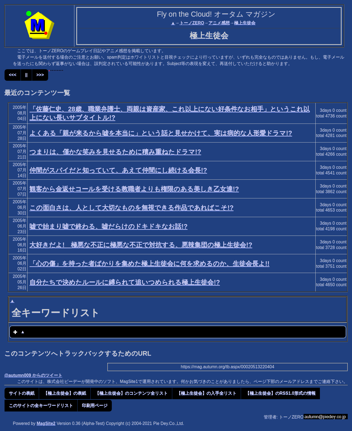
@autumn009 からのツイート (33, 375)
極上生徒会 (244, 23)
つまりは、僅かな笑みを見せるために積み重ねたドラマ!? (115, 151)
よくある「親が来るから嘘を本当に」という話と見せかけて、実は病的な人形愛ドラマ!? (160, 133)
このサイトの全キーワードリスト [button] (41, 405)
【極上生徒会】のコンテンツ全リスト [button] (131, 393)
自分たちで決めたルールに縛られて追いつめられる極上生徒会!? (124, 282)
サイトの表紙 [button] (22, 393)
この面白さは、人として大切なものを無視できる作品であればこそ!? (131, 207)
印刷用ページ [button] (95, 405)
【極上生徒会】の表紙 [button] (64, 393)
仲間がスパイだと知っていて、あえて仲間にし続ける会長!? (118, 170)
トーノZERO (191, 23)
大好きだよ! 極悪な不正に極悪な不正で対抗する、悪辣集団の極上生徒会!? (140, 244)
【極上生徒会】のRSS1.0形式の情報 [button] (280, 393)
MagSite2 (46, 423)
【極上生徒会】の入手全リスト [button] (206, 393)
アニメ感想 (219, 23)
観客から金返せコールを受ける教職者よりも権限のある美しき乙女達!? (134, 189)
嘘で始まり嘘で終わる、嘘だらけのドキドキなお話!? (108, 226)
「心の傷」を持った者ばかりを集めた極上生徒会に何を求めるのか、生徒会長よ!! (149, 263)
